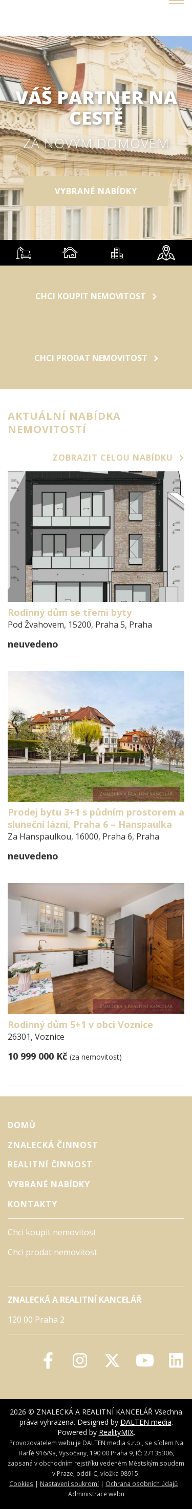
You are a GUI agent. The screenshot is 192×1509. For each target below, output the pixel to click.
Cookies (21, 1483)
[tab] (23, 253)
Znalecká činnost (53, 1145)
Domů (22, 1125)
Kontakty (32, 1204)
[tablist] (96, 253)
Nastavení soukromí (69, 1483)
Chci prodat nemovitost (96, 358)
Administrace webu (96, 1494)
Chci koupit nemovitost (96, 296)
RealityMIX (116, 1432)
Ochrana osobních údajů (141, 1483)
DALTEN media (146, 1422)
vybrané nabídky (96, 191)
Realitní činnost (50, 1164)
